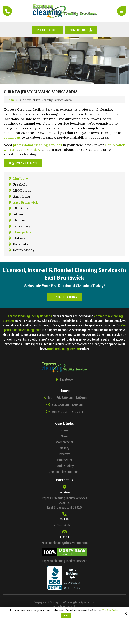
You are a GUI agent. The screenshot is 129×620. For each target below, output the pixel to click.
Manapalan (22, 232)
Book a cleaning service (63, 348)
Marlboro (20, 178)
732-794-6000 (64, 525)
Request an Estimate (22, 163)
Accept (65, 615)
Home (10, 100)
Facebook (64, 379)
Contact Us (80, 30)
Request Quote (47, 30)
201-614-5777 (30, 149)
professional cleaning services (37, 145)
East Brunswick (25, 202)
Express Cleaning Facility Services (29, 316)
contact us (12, 137)
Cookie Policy (110, 610)
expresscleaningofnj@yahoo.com (64, 542)
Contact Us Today (64, 297)
